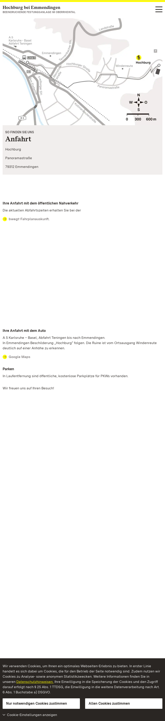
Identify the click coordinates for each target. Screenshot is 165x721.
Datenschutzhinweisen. (35, 682)
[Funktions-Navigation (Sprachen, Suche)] (158, 10)
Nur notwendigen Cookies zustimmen (36, 703)
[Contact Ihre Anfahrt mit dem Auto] (82, 357)
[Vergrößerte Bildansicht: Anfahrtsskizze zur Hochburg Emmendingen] (82, 71)
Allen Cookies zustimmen (109, 703)
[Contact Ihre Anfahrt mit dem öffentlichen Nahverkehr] (82, 219)
